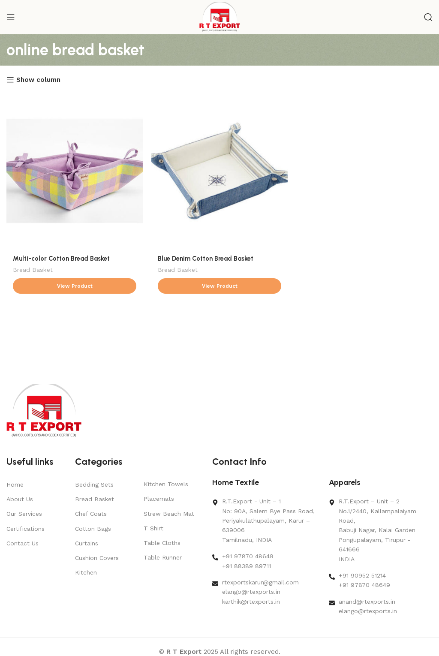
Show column (38, 80)
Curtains (86, 543)
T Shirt (153, 528)
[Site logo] (219, 17)
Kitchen (86, 572)
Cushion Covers (97, 557)
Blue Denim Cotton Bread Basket (205, 258)
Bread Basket (33, 269)
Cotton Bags (93, 528)
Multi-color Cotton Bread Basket (61, 258)
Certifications (25, 528)
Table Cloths (162, 542)
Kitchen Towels (166, 484)
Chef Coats (91, 513)
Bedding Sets (94, 484)
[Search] (428, 17)
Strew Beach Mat (169, 513)
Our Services (24, 513)
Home (15, 484)
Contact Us (22, 543)
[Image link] (43, 410)
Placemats (159, 498)
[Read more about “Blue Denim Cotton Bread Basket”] (219, 286)
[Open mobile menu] (10, 17)
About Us (19, 499)
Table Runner (163, 557)
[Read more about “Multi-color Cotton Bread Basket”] (74, 286)
